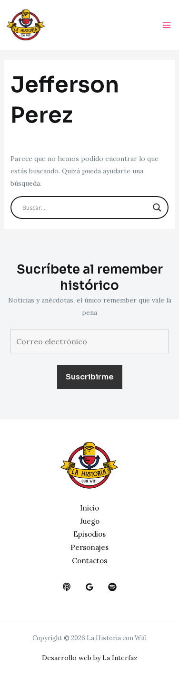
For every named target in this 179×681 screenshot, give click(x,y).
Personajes (89, 547)
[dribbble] (112, 587)
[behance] (66, 587)
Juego (89, 521)
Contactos (89, 560)
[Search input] (85, 207)
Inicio (89, 507)
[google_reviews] (89, 587)
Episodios (89, 534)
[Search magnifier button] (157, 207)
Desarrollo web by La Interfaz (90, 657)
